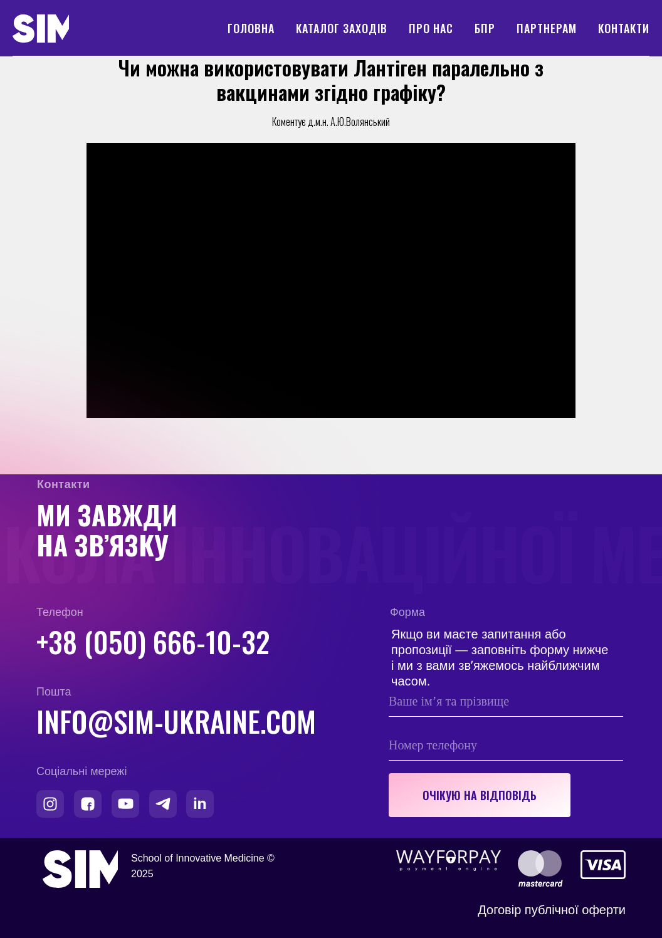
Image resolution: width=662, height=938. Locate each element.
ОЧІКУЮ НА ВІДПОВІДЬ (480, 795)
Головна (251, 28)
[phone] (506, 745)
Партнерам (547, 28)
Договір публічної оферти (552, 910)
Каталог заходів (341, 28)
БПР (485, 28)
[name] (506, 701)
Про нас (431, 28)
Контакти (623, 28)
